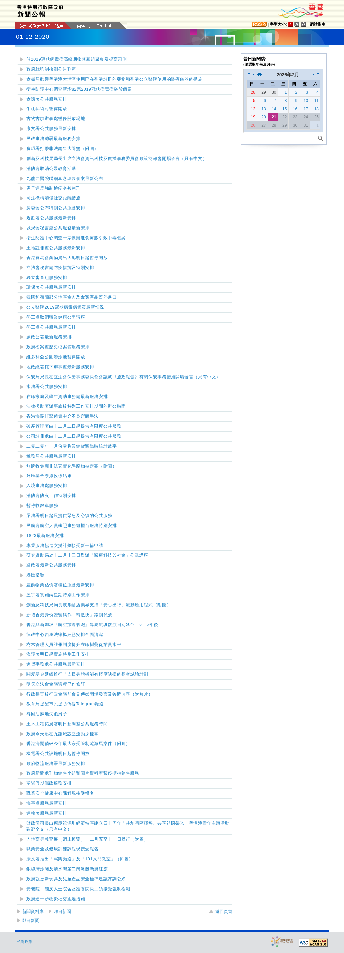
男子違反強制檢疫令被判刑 (53, 188)
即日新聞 (30, 920)
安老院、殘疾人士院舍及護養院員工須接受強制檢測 (78, 889)
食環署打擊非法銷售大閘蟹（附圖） (62, 148)
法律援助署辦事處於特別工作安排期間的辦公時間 (76, 406)
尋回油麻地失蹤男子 (46, 714)
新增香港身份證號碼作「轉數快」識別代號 (69, 615)
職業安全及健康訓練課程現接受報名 (62, 849)
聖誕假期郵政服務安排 (49, 783)
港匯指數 (35, 575)
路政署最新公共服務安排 (51, 565)
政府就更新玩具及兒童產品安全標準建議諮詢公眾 (76, 879)
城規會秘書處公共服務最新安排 (58, 228)
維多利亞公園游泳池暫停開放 (55, 357)
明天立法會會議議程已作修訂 (55, 684)
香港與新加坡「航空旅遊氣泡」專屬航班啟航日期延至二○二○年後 (92, 625)
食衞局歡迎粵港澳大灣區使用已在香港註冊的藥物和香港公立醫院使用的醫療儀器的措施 (114, 79)
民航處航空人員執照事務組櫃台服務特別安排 (71, 525)
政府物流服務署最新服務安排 (55, 763)
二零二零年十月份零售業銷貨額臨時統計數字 (71, 446)
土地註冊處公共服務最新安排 (55, 248)
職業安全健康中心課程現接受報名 (60, 793)
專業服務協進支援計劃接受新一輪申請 (64, 545)
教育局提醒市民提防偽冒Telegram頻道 (65, 704)
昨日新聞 (62, 911)
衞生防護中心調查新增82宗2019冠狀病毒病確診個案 (79, 89)
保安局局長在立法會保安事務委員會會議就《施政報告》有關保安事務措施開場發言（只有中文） (123, 377)
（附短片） (89, 694)
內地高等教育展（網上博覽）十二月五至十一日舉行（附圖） (87, 839)
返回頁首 (223, 911)
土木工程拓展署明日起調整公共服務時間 (67, 724)
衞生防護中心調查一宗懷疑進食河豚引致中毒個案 (76, 238)
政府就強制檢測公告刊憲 (51, 69)
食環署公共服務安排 (46, 99)
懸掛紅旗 (67, 869)
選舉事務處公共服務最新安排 (55, 664)
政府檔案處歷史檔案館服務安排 (58, 347)
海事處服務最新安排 (46, 803)
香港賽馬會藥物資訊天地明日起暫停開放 (67, 258)
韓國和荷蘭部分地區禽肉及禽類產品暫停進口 (71, 297)
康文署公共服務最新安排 (51, 128)
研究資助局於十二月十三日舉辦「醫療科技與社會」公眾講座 (87, 555)
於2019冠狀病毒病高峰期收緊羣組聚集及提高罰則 (76, 59)
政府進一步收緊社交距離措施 (55, 899)
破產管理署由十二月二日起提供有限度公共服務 (73, 426)
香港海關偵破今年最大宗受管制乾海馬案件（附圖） (78, 743)
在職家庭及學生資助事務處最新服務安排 (67, 396)
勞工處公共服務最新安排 (51, 327)
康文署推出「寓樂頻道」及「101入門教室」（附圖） (79, 859)
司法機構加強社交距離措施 (53, 198)
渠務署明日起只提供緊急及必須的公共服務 (69, 515)
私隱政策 (24, 941)
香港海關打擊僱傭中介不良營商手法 (62, 416)
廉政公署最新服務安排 (49, 337)
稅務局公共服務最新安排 (51, 456)
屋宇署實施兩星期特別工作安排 (58, 595)
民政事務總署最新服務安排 (53, 138)
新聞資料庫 (33, 911)
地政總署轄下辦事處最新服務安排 (60, 367)
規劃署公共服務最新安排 (51, 218)
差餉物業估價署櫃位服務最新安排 (60, 585)
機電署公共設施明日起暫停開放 (58, 753)
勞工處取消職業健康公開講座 (55, 317)
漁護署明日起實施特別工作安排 (58, 654)
